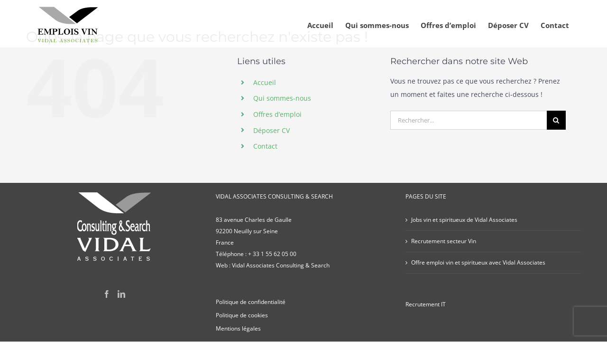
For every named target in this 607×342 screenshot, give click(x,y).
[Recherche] (556, 120)
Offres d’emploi (277, 114)
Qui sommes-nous (282, 98)
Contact (265, 146)
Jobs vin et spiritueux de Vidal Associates (464, 220)
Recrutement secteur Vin (443, 241)
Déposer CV (271, 130)
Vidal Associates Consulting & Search (281, 265)
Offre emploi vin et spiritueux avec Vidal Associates (478, 262)
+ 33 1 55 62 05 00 (272, 254)
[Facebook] (106, 294)
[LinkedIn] (121, 294)
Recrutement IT (425, 304)
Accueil (264, 82)
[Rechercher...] (468, 120)
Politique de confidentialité (250, 302)
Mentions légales (238, 328)
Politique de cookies (242, 315)
